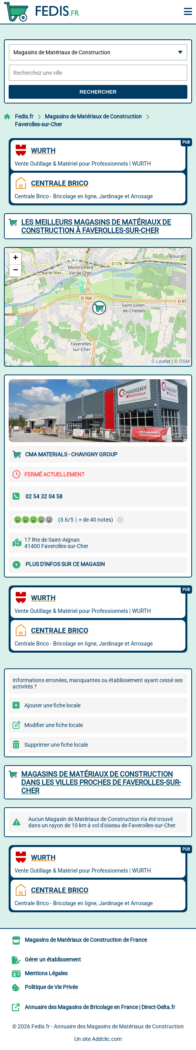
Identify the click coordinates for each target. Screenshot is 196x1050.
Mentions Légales (46, 973)
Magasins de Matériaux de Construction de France (86, 940)
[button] (98, 307)
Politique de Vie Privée (51, 987)
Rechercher (97, 92)
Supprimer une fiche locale (56, 745)
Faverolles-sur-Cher (38, 124)
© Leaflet (160, 361)
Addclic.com (107, 1039)
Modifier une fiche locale (53, 725)
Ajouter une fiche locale (52, 705)
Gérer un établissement (53, 959)
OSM (184, 361)
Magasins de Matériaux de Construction (93, 116)
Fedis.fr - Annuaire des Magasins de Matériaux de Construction (107, 1026)
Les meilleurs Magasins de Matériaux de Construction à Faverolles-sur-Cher (96, 226)
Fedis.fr (24, 116)
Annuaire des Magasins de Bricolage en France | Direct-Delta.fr (100, 1007)
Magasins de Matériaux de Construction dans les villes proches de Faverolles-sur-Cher (101, 782)
